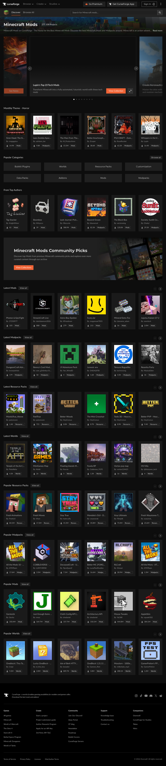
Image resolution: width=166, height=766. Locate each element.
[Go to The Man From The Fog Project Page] (69, 131)
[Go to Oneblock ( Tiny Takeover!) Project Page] (15, 657)
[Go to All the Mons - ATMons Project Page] (150, 558)
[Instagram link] (136, 695)
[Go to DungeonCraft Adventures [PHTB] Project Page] (15, 360)
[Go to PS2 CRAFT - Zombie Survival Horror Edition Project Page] (123, 131)
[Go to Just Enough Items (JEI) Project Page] (42, 607)
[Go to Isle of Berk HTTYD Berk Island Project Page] (69, 657)
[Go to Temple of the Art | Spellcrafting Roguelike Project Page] (15, 459)
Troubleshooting (107, 720)
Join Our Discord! (75, 716)
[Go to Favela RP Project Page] (96, 459)
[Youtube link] (146, 695)
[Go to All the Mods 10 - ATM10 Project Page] (15, 558)
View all (23, 288)
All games (7, 716)
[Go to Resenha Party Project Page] (150, 360)
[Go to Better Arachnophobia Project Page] (96, 131)
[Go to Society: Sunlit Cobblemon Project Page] (150, 213)
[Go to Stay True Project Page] (69, 508)
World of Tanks (10, 746)
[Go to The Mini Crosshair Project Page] (96, 410)
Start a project (41, 716)
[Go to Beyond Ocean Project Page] (96, 213)
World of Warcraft (11, 724)
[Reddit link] (160, 695)
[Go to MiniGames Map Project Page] (42, 459)
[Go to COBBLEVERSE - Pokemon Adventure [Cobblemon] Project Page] (42, 558)
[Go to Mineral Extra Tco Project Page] (123, 311)
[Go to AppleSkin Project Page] (150, 607)
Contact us (105, 724)
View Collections (23, 268)
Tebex (135, 724)
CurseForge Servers (76, 741)
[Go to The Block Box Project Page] (123, 213)
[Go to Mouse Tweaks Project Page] (123, 607)
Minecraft (7, 720)
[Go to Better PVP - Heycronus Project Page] (150, 410)
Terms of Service (10, 759)
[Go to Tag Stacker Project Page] (15, 213)
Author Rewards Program (46, 724)
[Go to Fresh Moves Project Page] (42, 508)
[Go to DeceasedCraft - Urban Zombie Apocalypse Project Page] (69, 558)
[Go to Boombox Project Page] (42, 213)
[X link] (155, 695)
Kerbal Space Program (12, 737)
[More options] (160, 4)
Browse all (156, 157)
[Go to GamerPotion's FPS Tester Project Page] (150, 657)
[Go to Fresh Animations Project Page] (15, 508)
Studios (54, 4)
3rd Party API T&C (43, 733)
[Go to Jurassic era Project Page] (96, 360)
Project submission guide (46, 720)
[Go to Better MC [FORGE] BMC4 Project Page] (96, 558)
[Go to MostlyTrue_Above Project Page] (15, 410)
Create (42, 4)
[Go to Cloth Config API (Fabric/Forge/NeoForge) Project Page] (69, 607)
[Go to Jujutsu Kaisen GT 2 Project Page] (150, 311)
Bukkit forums (74, 737)
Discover (15, 12)
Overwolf (136, 716)
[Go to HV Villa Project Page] (150, 459)
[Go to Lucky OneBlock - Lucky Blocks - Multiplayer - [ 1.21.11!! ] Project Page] (42, 657)
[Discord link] (151, 695)
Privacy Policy (25, 759)
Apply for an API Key (44, 728)
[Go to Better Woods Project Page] (69, 410)
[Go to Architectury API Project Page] (96, 607)
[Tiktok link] (141, 695)
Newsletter (72, 728)
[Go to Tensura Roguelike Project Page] (123, 360)
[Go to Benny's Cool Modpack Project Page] (42, 360)
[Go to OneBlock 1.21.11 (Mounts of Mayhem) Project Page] (96, 657)
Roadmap (72, 733)
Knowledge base (107, 716)
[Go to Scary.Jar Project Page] (96, 311)
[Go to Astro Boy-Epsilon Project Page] (69, 311)
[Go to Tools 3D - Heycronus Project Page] (123, 410)
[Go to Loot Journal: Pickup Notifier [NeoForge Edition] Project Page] (69, 213)
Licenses (37, 759)
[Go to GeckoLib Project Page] (15, 607)
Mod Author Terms (52, 759)
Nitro (135, 728)
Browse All (28, 12)
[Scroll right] (160, 289)
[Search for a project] (113, 12)
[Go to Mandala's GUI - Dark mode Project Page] (96, 508)
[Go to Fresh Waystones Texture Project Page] (150, 508)
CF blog (71, 724)
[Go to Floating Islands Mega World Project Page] (69, 459)
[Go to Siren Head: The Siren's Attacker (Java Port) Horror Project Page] (15, 131)
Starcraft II (8, 733)
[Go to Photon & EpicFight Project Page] (15, 311)
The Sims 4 (8, 728)
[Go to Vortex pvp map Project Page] (123, 459)
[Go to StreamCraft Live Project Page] (42, 311)
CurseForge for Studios (142, 720)
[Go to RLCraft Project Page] (123, 558)
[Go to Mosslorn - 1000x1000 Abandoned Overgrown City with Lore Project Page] (123, 657)
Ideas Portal (73, 720)
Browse (28, 4)
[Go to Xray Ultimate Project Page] (123, 508)
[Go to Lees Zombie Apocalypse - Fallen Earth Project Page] (42, 131)
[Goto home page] (11, 4)
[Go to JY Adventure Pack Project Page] (69, 360)
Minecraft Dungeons (12, 741)
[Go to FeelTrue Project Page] (42, 410)
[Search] (159, 12)
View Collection (116, 91)
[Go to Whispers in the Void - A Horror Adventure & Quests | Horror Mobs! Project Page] (150, 131)
